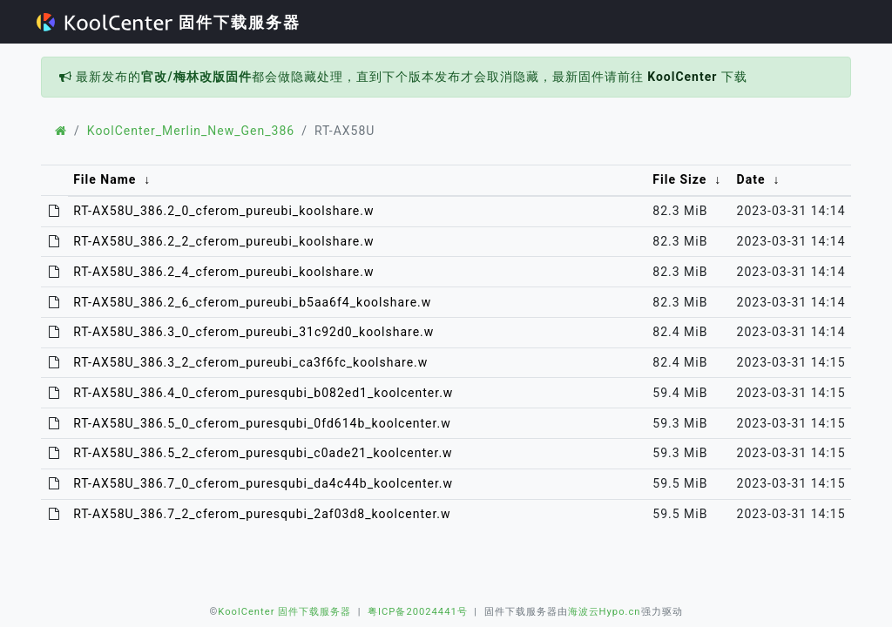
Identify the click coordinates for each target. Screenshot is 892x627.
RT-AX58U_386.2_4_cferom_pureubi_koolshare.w (223, 272)
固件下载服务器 (169, 22)
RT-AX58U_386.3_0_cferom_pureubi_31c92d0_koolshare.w (253, 332)
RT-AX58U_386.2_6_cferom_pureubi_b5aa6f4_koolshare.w (252, 302)
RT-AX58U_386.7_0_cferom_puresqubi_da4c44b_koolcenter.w (263, 483)
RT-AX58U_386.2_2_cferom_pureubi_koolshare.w (223, 241)
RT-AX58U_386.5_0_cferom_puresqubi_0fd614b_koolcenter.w (261, 423)
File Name (104, 179)
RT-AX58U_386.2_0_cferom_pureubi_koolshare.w (223, 211)
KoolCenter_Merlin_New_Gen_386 (190, 131)
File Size (679, 179)
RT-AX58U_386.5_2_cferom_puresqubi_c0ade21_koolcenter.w (262, 453)
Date (751, 179)
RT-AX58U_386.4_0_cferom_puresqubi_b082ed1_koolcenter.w (263, 393)
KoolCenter (682, 77)
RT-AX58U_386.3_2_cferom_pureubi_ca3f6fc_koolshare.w (250, 362)
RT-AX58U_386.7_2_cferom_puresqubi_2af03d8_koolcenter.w (261, 514)
